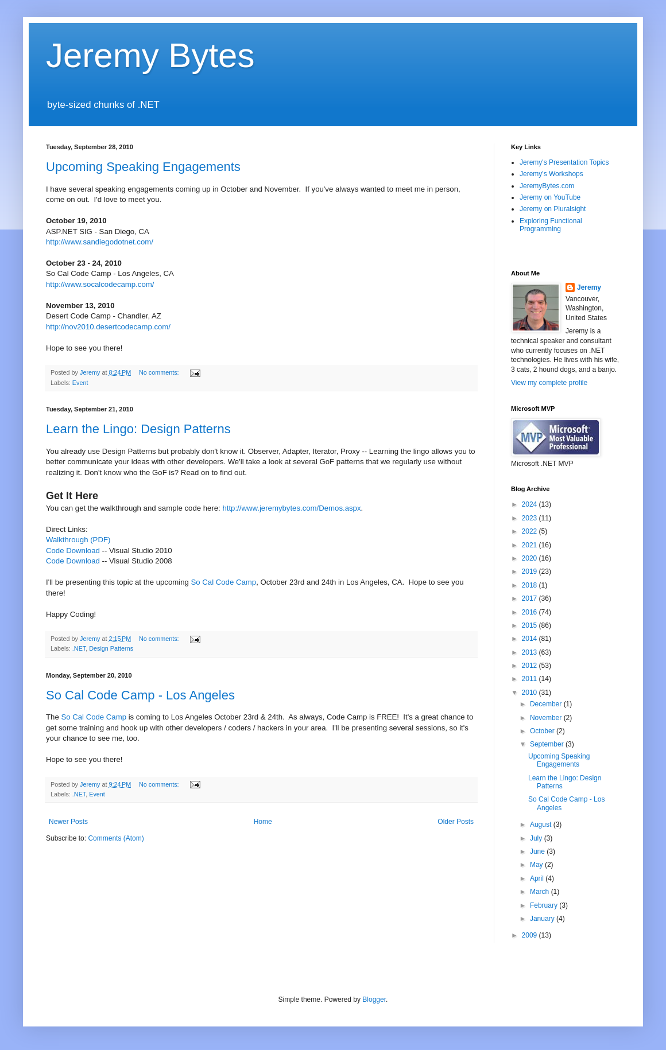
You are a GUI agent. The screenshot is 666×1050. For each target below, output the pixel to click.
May (537, 865)
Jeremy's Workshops (551, 174)
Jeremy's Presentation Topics (564, 162)
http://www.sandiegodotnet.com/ (99, 242)
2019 (530, 571)
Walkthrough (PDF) (78, 539)
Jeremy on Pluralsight (553, 209)
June (538, 851)
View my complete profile (549, 383)
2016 (530, 612)
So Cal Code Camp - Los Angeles (140, 695)
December (547, 704)
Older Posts (455, 822)
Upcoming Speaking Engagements (143, 167)
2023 (530, 518)
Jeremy (589, 287)
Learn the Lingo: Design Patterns (138, 429)
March (540, 892)
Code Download (73, 550)
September (548, 744)
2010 (530, 693)
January (543, 919)
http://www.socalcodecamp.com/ (100, 284)
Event (80, 382)
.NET (79, 648)
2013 (530, 652)
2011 (530, 679)
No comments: (160, 372)
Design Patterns (111, 648)
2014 (530, 639)
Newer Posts (68, 822)
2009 (530, 935)
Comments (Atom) (116, 838)
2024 (530, 504)
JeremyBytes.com (547, 186)
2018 (530, 585)
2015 (530, 625)
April (537, 878)
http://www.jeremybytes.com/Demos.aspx (291, 508)
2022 (530, 531)
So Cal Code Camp (224, 582)
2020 (530, 558)
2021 (530, 545)
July (537, 838)
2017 (530, 598)
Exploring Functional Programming (551, 225)
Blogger (374, 999)
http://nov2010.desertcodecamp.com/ (108, 326)
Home (263, 822)
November (547, 718)
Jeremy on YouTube (550, 197)
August (541, 824)
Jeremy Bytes (150, 55)
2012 (530, 666)
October (543, 731)
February (544, 905)
